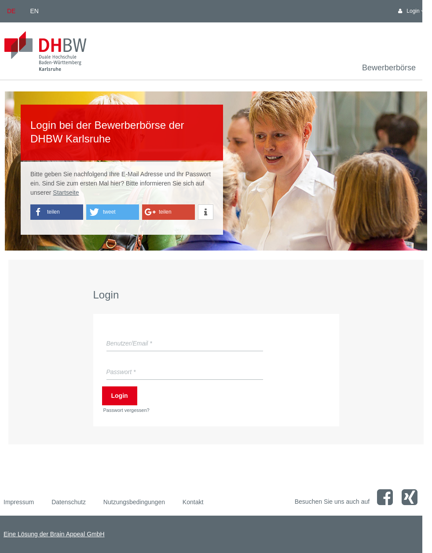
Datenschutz (68, 502)
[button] (56, 212)
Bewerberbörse (389, 67)
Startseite (66, 192)
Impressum (19, 502)
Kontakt (193, 502)
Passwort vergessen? (126, 410)
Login (119, 395)
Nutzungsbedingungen (134, 502)
